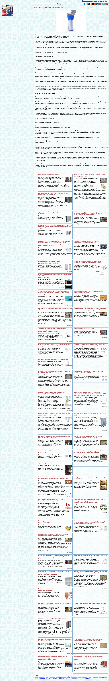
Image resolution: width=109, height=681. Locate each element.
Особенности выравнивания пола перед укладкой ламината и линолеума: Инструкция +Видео (53, 535)
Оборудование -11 (75, 678)
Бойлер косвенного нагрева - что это (49, 261)
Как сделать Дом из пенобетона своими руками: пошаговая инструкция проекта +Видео (88, 437)
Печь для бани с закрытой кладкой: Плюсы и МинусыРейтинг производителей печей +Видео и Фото (54, 500)
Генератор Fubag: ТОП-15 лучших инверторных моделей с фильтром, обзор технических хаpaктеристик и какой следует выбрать (55, 227)
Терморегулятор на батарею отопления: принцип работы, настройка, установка (88, 371)
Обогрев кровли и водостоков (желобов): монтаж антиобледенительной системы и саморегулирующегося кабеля (90, 658)
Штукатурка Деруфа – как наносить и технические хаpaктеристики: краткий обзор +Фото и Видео (88, 640)
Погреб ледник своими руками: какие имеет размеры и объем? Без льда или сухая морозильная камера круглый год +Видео (54, 276)
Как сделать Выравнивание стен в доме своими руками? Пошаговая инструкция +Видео (55, 437)
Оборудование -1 (39, 677)
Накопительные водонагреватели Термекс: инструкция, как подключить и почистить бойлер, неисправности (54, 345)
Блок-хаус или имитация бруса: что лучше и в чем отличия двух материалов (88, 292)
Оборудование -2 (50, 677)
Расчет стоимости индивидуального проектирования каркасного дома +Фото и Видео (54, 414)
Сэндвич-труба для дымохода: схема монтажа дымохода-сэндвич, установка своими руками (87, 262)
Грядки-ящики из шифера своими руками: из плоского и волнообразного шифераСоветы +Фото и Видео (90, 572)
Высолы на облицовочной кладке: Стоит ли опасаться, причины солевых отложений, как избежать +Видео (54, 477)
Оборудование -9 (52, 678)
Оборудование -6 (93, 677)
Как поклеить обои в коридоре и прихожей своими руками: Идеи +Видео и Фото (53, 194)
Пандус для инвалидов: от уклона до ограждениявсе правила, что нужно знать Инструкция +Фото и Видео (89, 345)
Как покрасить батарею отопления (84, 328)
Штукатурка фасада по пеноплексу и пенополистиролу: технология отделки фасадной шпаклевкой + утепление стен (54, 557)
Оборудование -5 (82, 677)
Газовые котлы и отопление (95, 1)
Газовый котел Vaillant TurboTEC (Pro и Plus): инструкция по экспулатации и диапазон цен (90, 556)
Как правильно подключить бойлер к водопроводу (53, 359)
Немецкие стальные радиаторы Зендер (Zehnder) (52, 618)
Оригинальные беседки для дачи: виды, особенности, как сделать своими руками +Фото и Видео (90, 451)
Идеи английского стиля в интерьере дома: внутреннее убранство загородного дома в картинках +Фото (90, 309)
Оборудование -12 (87, 678)
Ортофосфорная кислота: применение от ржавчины (53, 463)
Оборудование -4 (72, 677)
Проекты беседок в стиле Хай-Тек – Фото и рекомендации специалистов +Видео (86, 242)
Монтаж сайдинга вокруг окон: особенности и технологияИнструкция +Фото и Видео (51, 393)
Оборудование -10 (64, 678)
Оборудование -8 (42, 678)
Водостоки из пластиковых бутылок (49, 174)
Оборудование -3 (61, 677)
